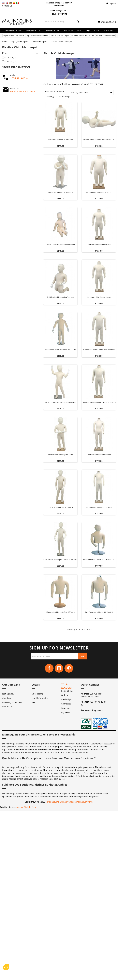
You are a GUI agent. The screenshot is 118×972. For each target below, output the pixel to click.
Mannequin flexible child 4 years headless (99, 349)
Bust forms (68, 30)
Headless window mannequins (82, 35)
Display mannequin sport (105, 35)
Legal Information (40, 698)
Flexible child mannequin (60, 35)
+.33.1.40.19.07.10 (19, 78)
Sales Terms (37, 693)
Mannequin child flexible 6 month (99, 192)
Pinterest (68, 668)
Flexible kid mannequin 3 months (60, 140)
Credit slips (66, 699)
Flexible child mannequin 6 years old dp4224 (99, 402)
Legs (88, 30)
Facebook (49, 668)
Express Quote (56, 10)
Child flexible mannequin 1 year (99, 244)
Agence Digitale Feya (26, 807)
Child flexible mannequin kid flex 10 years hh (60, 559)
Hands (97, 30)
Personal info (67, 690)
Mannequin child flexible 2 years (99, 297)
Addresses (66, 703)
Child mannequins (52, 30)
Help (34, 702)
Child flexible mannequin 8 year (99, 455)
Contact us (7, 5)
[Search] (62, 21)
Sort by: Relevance (80, 92)
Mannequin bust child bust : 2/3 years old (98, 559)
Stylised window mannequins (37, 35)
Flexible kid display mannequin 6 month (60, 244)
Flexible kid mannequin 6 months (60, 192)
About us (6, 698)
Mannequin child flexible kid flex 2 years (60, 349)
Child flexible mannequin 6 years (60, 455)
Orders (64, 695)
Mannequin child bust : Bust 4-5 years (60, 612)
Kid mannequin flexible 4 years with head (60, 402)
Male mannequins (33, 30)
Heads (79, 30)
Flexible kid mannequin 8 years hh (60, 507)
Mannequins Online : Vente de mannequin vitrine (70, 801)
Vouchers (65, 708)
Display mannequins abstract (14, 35)
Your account (67, 686)
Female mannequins (13, 30)
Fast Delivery (8, 693)
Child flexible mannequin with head (60, 297)
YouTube (59, 668)
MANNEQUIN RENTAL (12, 702)
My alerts (65, 712)
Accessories (108, 30)
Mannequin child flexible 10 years (99, 507)
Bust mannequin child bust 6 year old (99, 612)
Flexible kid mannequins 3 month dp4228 (98, 140)
